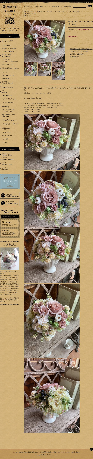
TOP (25, 11)
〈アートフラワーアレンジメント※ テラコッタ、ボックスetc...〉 (62, 11)
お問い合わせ (76, 452)
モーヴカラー (32, 13)
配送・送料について (34, 452)
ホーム (15, 452)
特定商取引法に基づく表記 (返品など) (81, 49)
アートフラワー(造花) (34, 11)
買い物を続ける (74, 56)
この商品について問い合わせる (79, 51)
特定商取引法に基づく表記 (48, 452)
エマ (29, 15)
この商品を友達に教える (77, 54)
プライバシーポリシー (64, 452)
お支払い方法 (23, 452)
